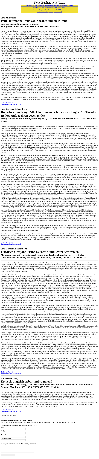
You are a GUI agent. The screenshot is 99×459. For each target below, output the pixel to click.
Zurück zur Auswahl (7, 102)
